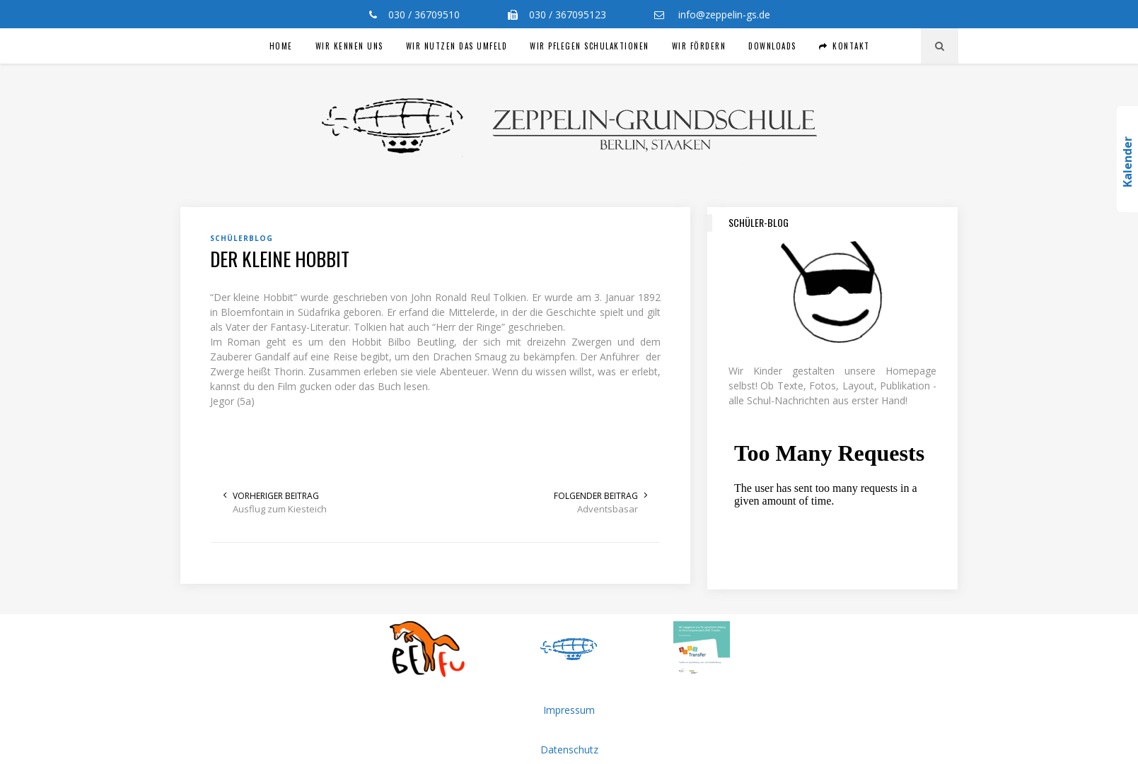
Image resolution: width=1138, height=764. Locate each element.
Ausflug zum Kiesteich (280, 509)
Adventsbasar (607, 509)
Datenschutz (569, 749)
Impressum (569, 710)
